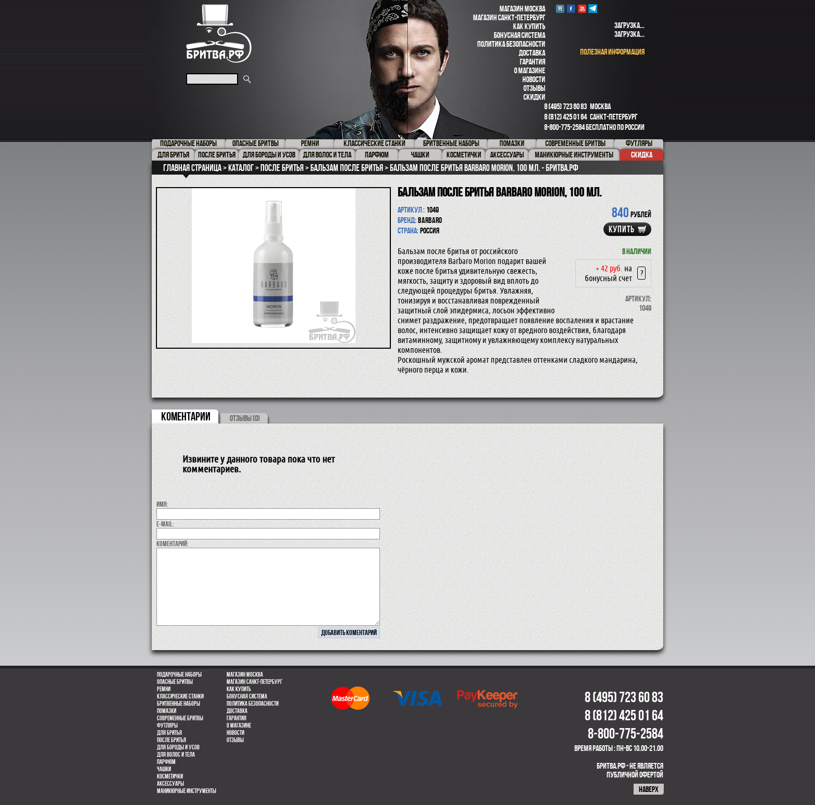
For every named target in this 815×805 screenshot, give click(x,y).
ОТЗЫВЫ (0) (245, 418)
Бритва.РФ (219, 33)
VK (560, 8)
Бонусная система (519, 35)
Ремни (163, 689)
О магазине (529, 70)
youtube (581, 8)
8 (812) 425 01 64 (565, 116)
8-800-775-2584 (564, 127)
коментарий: (172, 543)
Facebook (571, 8)
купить (622, 229)
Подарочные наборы (179, 674)
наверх (649, 789)
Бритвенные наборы (178, 703)
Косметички (170, 776)
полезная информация (612, 51)
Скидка (641, 154)
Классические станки (180, 696)
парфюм (166, 762)
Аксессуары (170, 783)
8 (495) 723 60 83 (565, 106)
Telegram (592, 8)
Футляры (167, 725)
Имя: (162, 504)
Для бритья (169, 732)
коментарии (186, 416)
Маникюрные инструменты (186, 791)
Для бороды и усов (178, 747)
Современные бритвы (180, 718)
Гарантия (532, 61)
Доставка (532, 52)
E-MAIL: (165, 524)
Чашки (164, 769)
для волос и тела (176, 754)
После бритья (171, 740)
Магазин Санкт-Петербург (509, 17)
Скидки (534, 97)
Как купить (529, 26)
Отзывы (534, 88)
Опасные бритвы (175, 681)
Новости (533, 79)
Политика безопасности (511, 43)
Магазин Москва (522, 8)
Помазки (166, 711)
